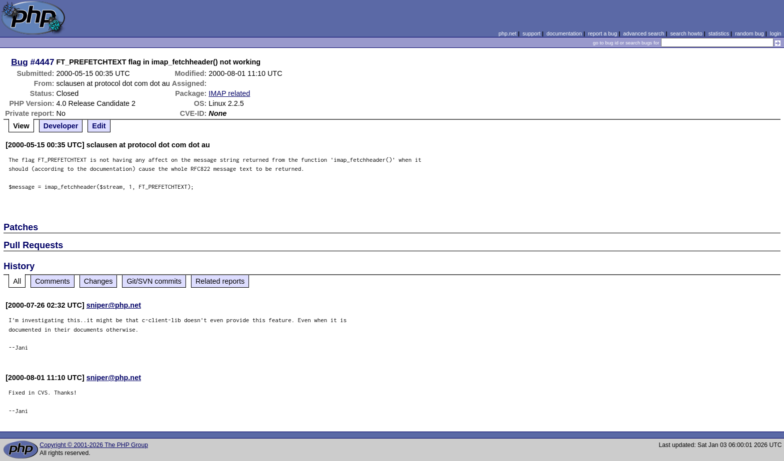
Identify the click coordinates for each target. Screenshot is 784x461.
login (776, 33)
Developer (61, 126)
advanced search (643, 33)
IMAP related (229, 93)
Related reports (220, 281)
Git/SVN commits (154, 281)
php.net (507, 33)
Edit (99, 126)
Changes (98, 281)
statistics (718, 33)
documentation (564, 33)
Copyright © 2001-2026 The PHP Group (94, 445)
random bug (749, 33)
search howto (686, 33)
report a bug (602, 33)
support (531, 33)
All (17, 281)
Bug (19, 62)
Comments (52, 281)
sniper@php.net (113, 305)
